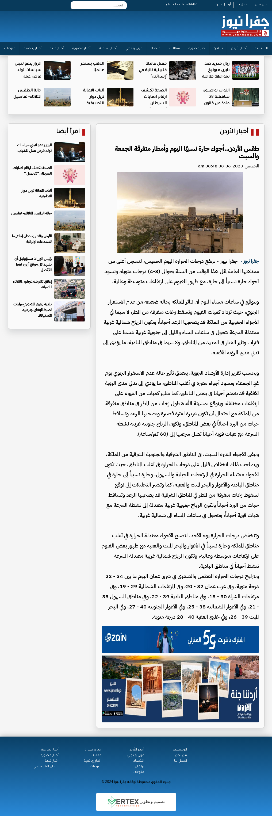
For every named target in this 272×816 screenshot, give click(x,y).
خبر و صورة (196, 49)
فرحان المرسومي (46, 767)
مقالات (174, 49)
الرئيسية (261, 49)
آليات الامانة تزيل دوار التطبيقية (93, 97)
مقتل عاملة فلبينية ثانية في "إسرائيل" (153, 70)
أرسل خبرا (223, 5)
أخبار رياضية (32, 49)
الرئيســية (180, 750)
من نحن (261, 5)
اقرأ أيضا (68, 132)
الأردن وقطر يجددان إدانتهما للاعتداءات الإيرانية (32, 238)
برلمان (218, 49)
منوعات (10, 49)
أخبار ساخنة (108, 49)
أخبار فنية (57, 49)
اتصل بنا (242, 5)
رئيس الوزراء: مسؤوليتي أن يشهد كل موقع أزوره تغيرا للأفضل (33, 264)
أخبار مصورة (81, 49)
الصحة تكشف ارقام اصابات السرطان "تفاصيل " (32, 170)
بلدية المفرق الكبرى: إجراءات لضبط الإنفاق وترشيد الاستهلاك (32, 309)
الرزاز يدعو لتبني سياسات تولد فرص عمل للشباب (34, 148)
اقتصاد (156, 49)
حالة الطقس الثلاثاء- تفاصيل (31, 213)
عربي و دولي (133, 49)
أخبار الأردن (239, 49)
